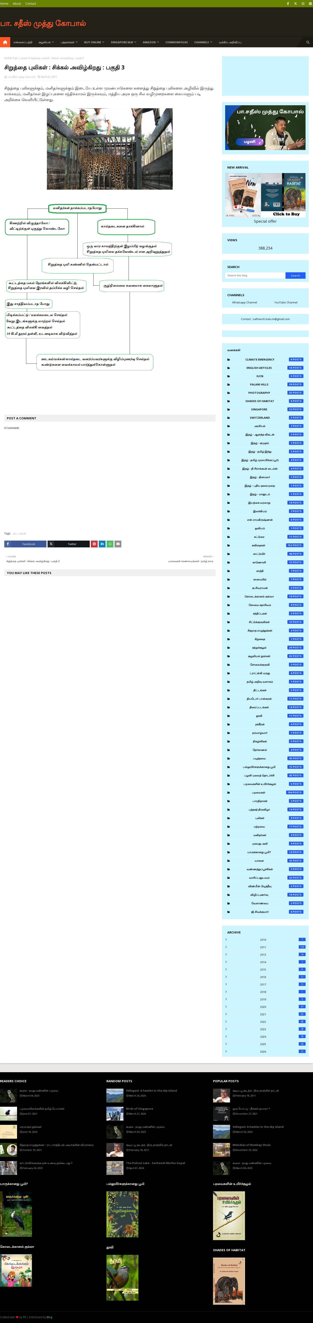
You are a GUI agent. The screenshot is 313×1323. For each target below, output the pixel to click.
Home (4, 3)
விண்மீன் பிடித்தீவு (275, 886)
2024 (283, 1037)
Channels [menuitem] (201, 42)
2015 (283, 969)
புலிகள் (279, 818)
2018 (283, 992)
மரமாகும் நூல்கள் (31, 1127)
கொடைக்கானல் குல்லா (274, 596)
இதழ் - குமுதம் (277, 443)
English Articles (274, 368)
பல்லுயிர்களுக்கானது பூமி (273, 767)
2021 (283, 1014)
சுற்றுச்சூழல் (278, 647)
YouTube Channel (285, 302)
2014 (283, 962)
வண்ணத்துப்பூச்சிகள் (275, 869)
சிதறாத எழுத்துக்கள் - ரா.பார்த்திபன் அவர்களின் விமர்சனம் (57, 1145)
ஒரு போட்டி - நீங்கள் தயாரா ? (251, 1109)
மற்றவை (279, 826)
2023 (283, 1029)
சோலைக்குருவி (276, 665)
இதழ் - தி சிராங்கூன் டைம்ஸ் (272, 468)
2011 (283, 947)
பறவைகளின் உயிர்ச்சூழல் (273, 784)
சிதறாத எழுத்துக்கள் (275, 630)
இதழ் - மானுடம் (276, 494)
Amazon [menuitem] (149, 42)
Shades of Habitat (274, 401)
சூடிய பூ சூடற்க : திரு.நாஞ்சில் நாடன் (149, 1145)
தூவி (279, 716)
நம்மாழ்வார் (277, 733)
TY (24, 1317)
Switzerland (276, 418)
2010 (283, 940)
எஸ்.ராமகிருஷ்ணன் (275, 520)
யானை (279, 861)
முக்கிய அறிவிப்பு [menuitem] (230, 42)
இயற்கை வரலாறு (276, 503)
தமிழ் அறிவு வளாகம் (275, 682)
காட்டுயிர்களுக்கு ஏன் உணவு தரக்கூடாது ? (46, 1163)
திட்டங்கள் (21, 58)
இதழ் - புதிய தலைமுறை (274, 486)
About (17, 3)
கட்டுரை (278, 537)
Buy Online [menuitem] (92, 42)
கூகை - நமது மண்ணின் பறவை (39, 1090)
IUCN (279, 376)
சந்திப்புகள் (278, 613)
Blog (49, 1317)
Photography (276, 393)
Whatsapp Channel (244, 302)
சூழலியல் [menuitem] (45, 42)
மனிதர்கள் (278, 835)
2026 (283, 1051)
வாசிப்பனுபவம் (276, 878)
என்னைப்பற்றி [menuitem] (22, 42)
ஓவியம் (279, 528)
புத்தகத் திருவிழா (276, 809)
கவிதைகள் (277, 545)
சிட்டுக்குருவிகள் (276, 622)
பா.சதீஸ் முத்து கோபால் (21, 77)
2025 (283, 1044)
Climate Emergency (274, 359)
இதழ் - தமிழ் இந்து (275, 451)
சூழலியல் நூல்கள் (275, 656)
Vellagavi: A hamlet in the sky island (151, 1090)
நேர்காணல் (278, 750)
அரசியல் (278, 426)
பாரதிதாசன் (277, 801)
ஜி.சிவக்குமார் (277, 912)
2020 (283, 1007)
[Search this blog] (255, 275)
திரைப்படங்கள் (276, 707)
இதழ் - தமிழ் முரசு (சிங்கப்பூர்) (272, 460)
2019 (283, 999)
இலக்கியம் (278, 511)
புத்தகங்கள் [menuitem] (67, 42)
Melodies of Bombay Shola (252, 1145)
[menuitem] (5, 42)
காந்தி (279, 571)
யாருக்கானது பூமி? (275, 852)
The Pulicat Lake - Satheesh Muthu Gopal (155, 1163)
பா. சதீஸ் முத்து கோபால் (43, 23)
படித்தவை (278, 758)
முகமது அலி (277, 843)
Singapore (277, 409)
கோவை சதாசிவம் (276, 605)
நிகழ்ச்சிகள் (278, 741)
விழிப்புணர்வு (277, 895)
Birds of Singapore (139, 1109)
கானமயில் (278, 579)
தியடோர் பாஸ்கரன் (275, 699)
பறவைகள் (277, 792)
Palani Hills (277, 384)
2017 (283, 984)
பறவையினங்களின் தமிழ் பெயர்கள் (42, 1109)
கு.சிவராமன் (277, 588)
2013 (283, 955)
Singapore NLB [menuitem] (122, 42)
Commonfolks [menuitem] (176, 42)
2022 (283, 1022)
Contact (30, 3)
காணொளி (277, 562)
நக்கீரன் (279, 724)
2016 (283, 977)
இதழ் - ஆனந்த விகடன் (274, 434)
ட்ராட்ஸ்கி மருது (276, 673)
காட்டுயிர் (278, 554)
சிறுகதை (279, 639)
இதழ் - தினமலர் (276, 477)
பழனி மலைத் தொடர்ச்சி (274, 775)
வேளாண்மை (277, 903)
